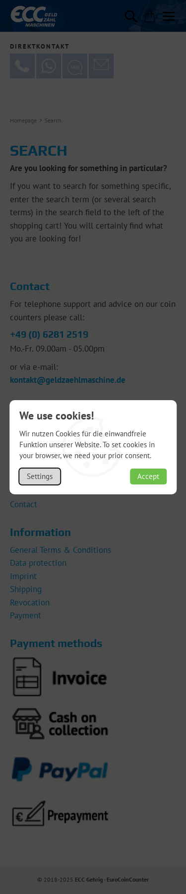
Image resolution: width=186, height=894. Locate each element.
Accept (148, 476)
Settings (40, 476)
